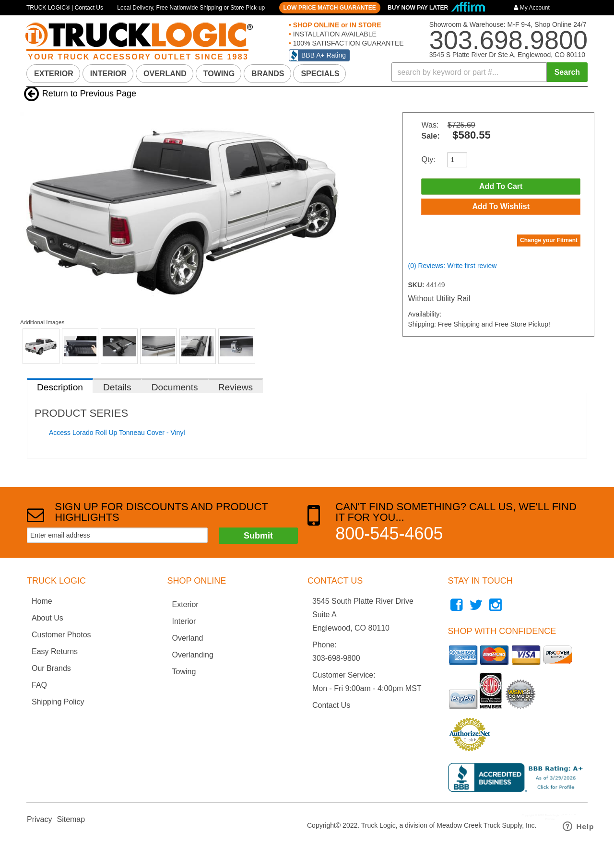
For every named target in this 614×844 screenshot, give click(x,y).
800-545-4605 (389, 533)
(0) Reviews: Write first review (452, 269)
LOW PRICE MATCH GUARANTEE (329, 7)
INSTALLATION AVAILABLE (334, 34)
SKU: (417, 288)
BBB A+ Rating (323, 55)
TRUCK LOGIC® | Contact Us (64, 7)
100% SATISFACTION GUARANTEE (347, 43)
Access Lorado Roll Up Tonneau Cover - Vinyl (117, 432)
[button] (489, 72)
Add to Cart (500, 187)
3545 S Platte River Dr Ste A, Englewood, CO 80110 (507, 55)
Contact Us (331, 705)
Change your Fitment (549, 243)
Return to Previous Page (89, 93)
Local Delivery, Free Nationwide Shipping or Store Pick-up (191, 7)
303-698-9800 (336, 658)
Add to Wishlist (501, 209)
